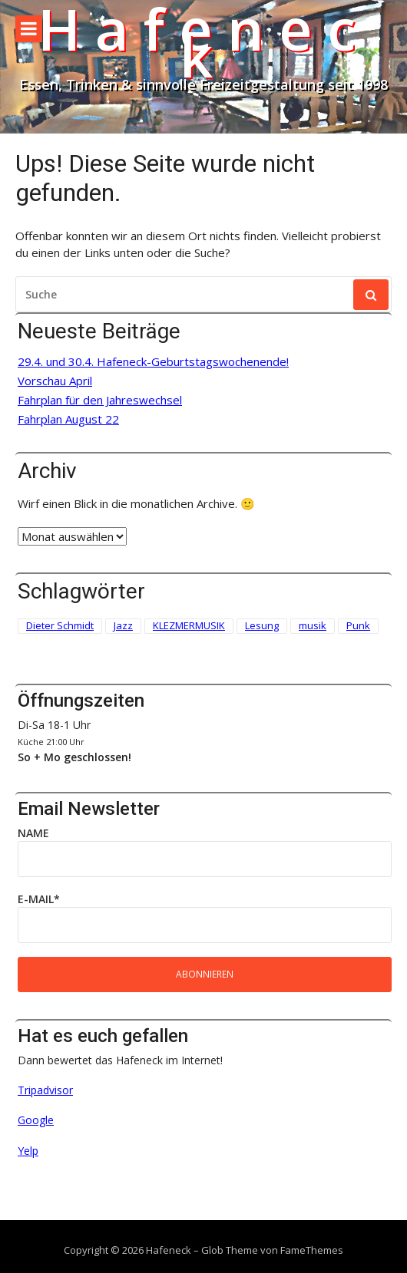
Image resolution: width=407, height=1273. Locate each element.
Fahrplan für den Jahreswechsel (100, 400)
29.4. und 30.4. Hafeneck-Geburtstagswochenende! (153, 362)
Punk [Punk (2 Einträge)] (358, 625)
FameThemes (311, 1250)
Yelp (28, 1150)
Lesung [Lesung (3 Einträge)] (262, 625)
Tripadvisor (45, 1090)
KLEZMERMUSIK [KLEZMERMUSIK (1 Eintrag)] (189, 625)
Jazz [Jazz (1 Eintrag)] (123, 625)
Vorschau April (55, 381)
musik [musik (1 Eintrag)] (312, 625)
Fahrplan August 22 (68, 419)
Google (36, 1120)
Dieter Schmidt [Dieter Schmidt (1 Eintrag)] (60, 625)
